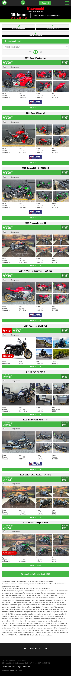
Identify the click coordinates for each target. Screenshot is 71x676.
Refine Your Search (12, 41)
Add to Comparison (12, 67)
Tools (45, 3)
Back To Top (35, 648)
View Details (35, 108)
